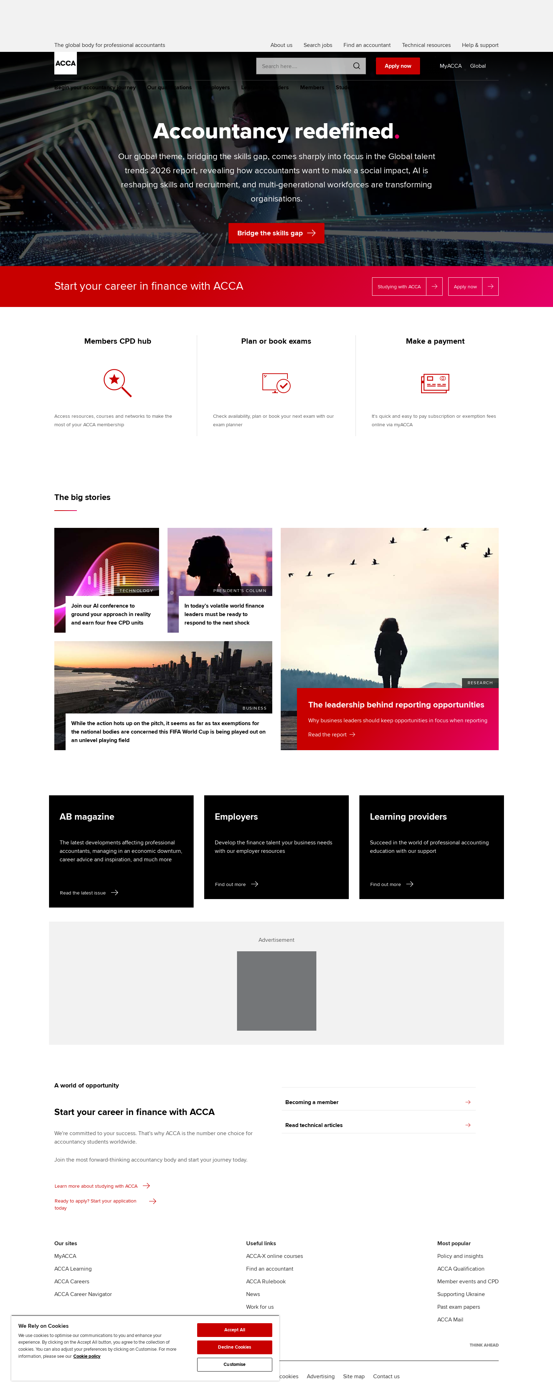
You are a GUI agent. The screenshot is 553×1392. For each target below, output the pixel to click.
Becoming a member (377, 1102)
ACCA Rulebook (266, 1281)
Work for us (260, 1306)
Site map (354, 1376)
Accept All (234, 1330)
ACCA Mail (450, 1319)
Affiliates (381, 87)
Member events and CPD (468, 1281)
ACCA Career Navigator (83, 1294)
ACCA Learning (73, 1268)
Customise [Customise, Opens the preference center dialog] (234, 1364)
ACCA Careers (71, 1281)
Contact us (386, 1376)
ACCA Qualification (461, 1268)
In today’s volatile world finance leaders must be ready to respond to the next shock (224, 614)
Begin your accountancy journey (95, 87)
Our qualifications (169, 87)
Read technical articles (377, 1125)
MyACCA (65, 1256)
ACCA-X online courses (274, 1256)
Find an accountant (269, 1268)
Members (312, 87)
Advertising (321, 1376)
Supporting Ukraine (461, 1294)
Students (347, 87)
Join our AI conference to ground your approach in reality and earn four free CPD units (111, 614)
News (253, 1294)
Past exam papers (458, 1306)
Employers (216, 87)
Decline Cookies (234, 1347)
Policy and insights (427, 87)
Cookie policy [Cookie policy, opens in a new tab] (87, 1356)
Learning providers (265, 87)
